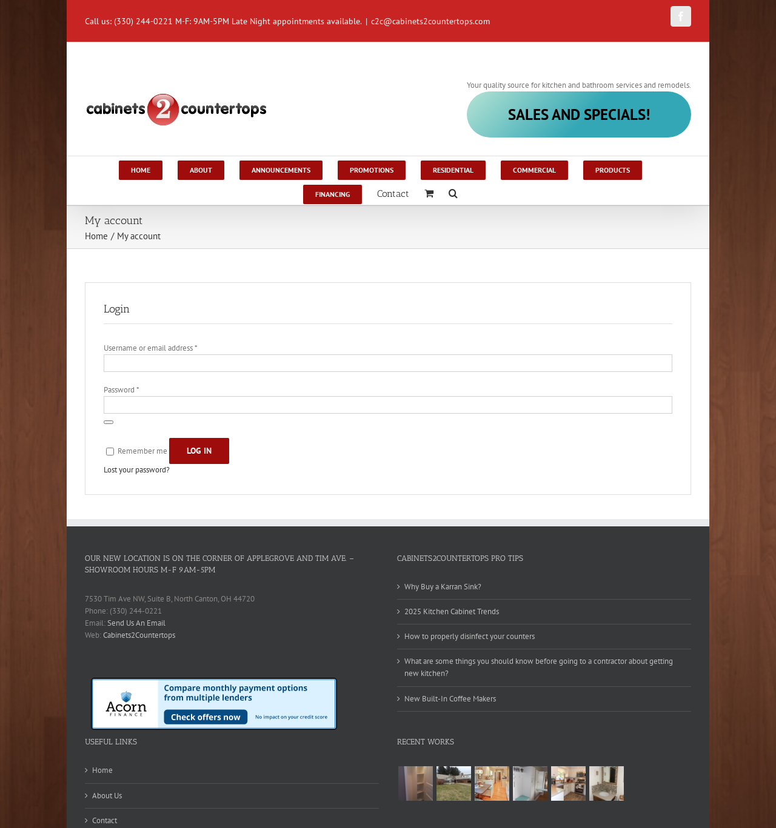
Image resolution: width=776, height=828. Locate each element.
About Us (107, 795)
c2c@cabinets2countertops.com (430, 21)
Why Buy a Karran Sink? (442, 586)
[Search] (453, 193)
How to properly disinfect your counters (469, 636)
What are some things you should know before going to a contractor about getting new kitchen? (538, 667)
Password (121, 390)
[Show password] (108, 422)
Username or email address (151, 348)
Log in (199, 450)
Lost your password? (137, 470)
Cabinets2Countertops (139, 635)
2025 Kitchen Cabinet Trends (451, 611)
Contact (104, 820)
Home (102, 770)
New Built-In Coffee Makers (450, 699)
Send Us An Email (136, 623)
